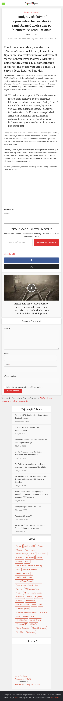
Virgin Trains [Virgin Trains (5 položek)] (36, 620)
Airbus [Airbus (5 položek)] (19, 546)
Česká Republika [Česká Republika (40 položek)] (23, 628)
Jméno (7, 353)
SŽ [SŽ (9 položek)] (41, 604)
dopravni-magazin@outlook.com (27, 684)
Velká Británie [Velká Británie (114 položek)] (22, 620)
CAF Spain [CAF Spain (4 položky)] (42, 554)
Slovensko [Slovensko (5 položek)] (31, 600)
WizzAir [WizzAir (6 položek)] (34, 624)
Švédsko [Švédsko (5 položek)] (20, 632)
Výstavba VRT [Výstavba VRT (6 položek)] (22, 624)
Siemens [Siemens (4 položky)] (20, 600)
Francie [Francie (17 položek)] (19, 561)
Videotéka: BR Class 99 (23, 516)
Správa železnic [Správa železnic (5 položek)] (23, 604)
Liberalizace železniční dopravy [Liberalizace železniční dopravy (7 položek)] (29, 585)
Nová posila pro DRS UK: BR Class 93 (29, 506)
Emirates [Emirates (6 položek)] (20, 558)
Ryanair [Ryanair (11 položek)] (39, 597)
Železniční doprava (31, 12)
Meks (16, 697)
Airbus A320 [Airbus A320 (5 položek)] (30, 546)
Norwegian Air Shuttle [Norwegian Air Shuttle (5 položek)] (33, 593)
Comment (8, 328)
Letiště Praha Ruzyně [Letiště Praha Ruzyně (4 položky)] (25, 581)
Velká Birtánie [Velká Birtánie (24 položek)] (29, 616)
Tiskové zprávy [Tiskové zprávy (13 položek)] (23, 608)
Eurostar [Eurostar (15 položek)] (30, 558)
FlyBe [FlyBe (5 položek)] (39, 558)
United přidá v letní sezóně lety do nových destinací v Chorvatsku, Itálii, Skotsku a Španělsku (31, 479)
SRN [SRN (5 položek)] (34, 604)
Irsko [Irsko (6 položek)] (18, 569)
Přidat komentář (24, 39)
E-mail (7, 365)
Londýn (8, 254)
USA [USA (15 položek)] (18, 616)
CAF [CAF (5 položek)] (33, 554)
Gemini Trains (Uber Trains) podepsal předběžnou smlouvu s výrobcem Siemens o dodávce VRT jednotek (31, 494)
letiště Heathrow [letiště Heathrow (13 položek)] (23, 573)
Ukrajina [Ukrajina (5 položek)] (44, 612)
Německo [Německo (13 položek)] (20, 597)
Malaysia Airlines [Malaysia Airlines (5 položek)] (32, 589)
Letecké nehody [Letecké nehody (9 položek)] (30, 569)
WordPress (55, 697)
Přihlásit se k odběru (46, 242)
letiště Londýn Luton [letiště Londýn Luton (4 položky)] (24, 577)
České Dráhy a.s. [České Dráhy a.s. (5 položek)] (39, 628)
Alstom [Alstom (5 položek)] (41, 546)
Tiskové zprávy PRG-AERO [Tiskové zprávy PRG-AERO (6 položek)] (27, 612)
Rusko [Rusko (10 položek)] (30, 597)
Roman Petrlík (39, 39)
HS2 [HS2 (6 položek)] (27, 561)
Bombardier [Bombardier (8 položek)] (30, 550)
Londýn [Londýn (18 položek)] (19, 589)
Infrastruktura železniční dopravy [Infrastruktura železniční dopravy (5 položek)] (29, 565)
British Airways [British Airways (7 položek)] (22, 554)
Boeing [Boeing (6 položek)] (19, 550)
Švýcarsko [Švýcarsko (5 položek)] (31, 632)
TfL (14, 254)
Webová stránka (10, 376)
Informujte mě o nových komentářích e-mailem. (24, 387)
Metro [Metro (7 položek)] (19, 593)
